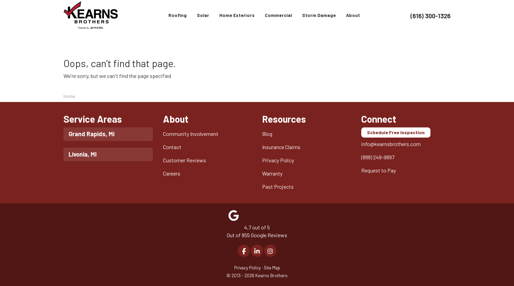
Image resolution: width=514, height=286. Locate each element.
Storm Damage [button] (319, 15)
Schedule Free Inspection (396, 132)
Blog (267, 133)
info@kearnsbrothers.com (391, 144)
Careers (171, 173)
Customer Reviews (184, 160)
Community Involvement (190, 133)
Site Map (272, 267)
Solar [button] (203, 15)
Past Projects (278, 186)
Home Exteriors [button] (237, 15)
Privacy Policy (278, 160)
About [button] (353, 15)
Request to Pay (378, 170)
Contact (172, 147)
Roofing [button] (177, 15)
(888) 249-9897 (377, 157)
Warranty (272, 173)
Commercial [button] (278, 15)
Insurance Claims (281, 147)
